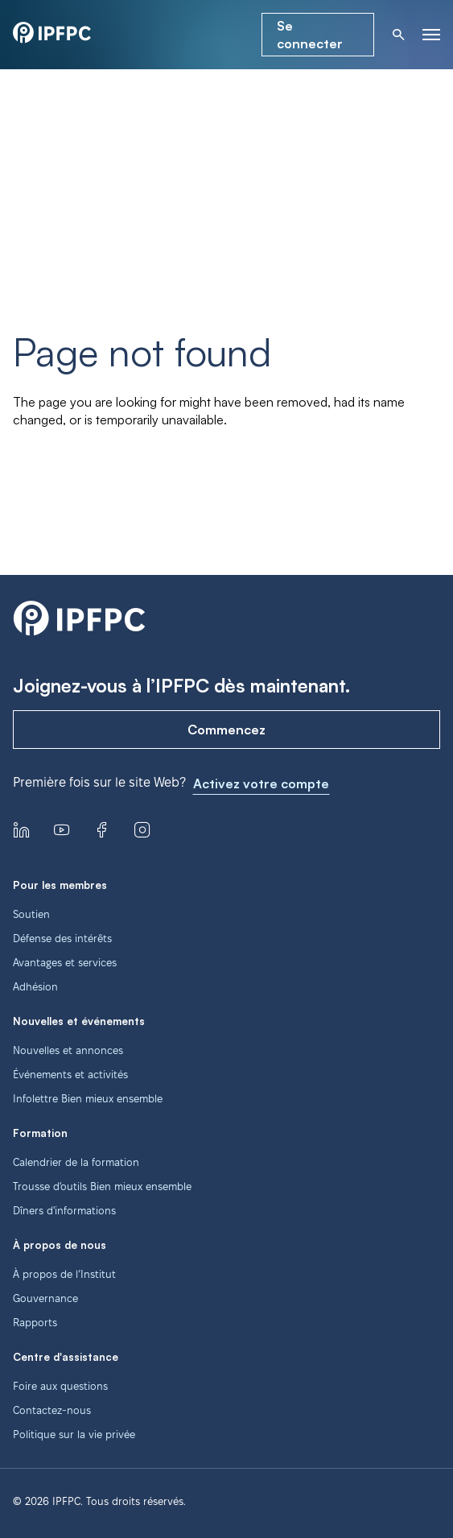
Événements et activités (70, 1074)
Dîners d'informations (64, 1210)
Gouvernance (45, 1298)
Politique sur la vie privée (74, 1434)
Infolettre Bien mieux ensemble (88, 1098)
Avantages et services (65, 962)
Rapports (35, 1322)
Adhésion (35, 986)
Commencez (226, 729)
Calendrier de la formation (76, 1162)
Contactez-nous (52, 1410)
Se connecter (310, 35)
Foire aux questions (60, 1385)
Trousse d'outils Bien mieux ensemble (102, 1186)
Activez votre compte (261, 783)
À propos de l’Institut (64, 1274)
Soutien (31, 914)
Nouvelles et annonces (68, 1050)
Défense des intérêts (62, 938)
